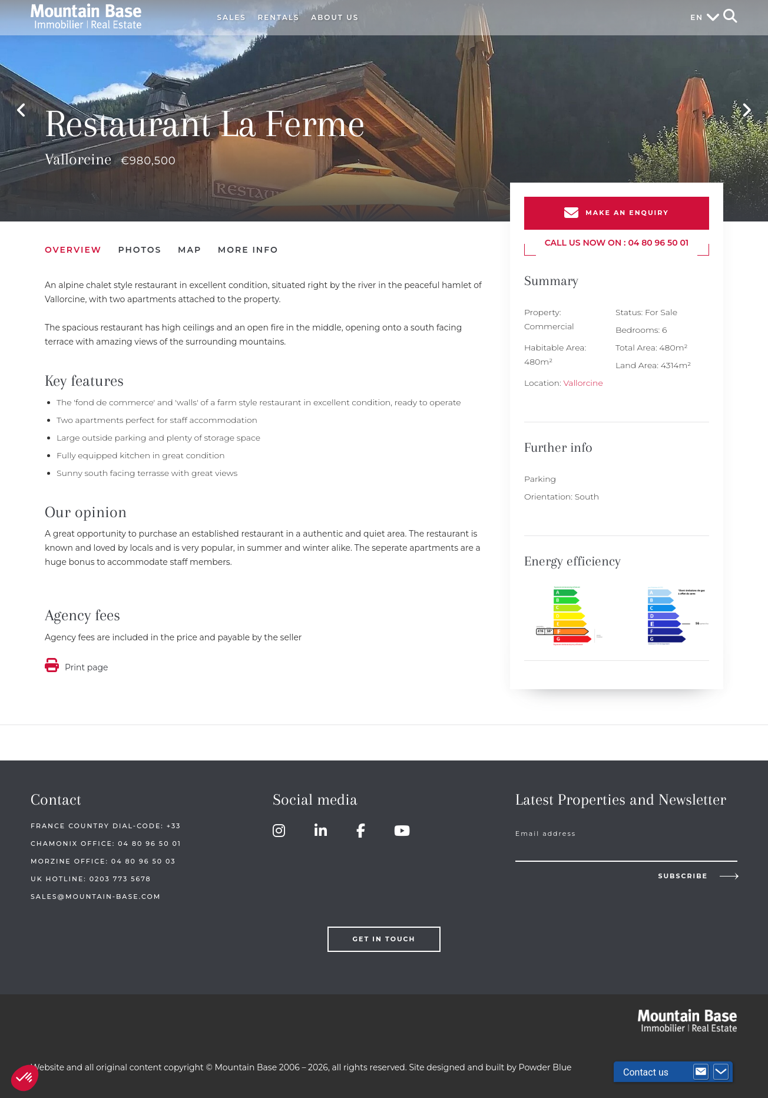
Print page (86, 662)
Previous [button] (21, 108)
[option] (384, 108)
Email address (545, 829)
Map (189, 245)
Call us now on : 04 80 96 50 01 (616, 238)
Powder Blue (545, 1062)
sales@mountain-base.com (96, 892)
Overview (73, 245)
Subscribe (683, 873)
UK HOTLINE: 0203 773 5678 (91, 874)
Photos (139, 245)
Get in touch (384, 934)
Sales (231, 17)
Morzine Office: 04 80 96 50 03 (103, 856)
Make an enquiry (626, 208)
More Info (248, 245)
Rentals (279, 17)
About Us (335, 17)
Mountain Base (111, 16)
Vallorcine (583, 378)
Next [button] (746, 108)
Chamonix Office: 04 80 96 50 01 (106, 839)
